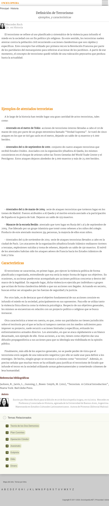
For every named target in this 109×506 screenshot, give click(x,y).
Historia (14, 8)
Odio (13, 459)
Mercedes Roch (14, 25)
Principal (4, 8)
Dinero (14, 465)
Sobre (107, 500)
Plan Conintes (18, 432)
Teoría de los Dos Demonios (25, 426)
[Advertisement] (54, 83)
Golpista (15, 452)
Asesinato (16, 446)
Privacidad (99, 500)
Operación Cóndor (20, 439)
